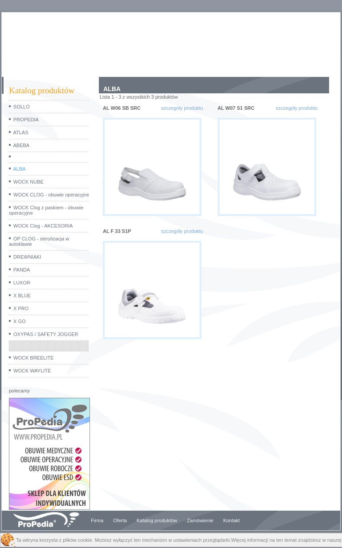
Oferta (120, 520)
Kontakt (231, 520)
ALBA (19, 169)
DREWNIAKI (27, 257)
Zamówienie (200, 520)
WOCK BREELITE (33, 357)
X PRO (20, 308)
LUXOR (21, 282)
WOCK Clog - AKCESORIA (43, 225)
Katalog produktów (157, 520)
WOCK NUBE (28, 181)
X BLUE (22, 295)
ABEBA (21, 145)
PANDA (21, 269)
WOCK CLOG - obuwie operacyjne (51, 194)
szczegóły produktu (182, 108)
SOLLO (21, 106)
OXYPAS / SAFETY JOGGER (45, 334)
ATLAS (20, 132)
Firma (97, 520)
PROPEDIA (26, 119)
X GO (19, 321)
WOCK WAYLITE (32, 370)
